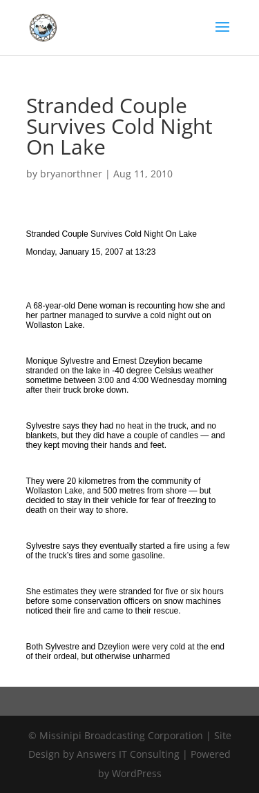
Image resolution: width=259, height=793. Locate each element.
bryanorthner (71, 173)
